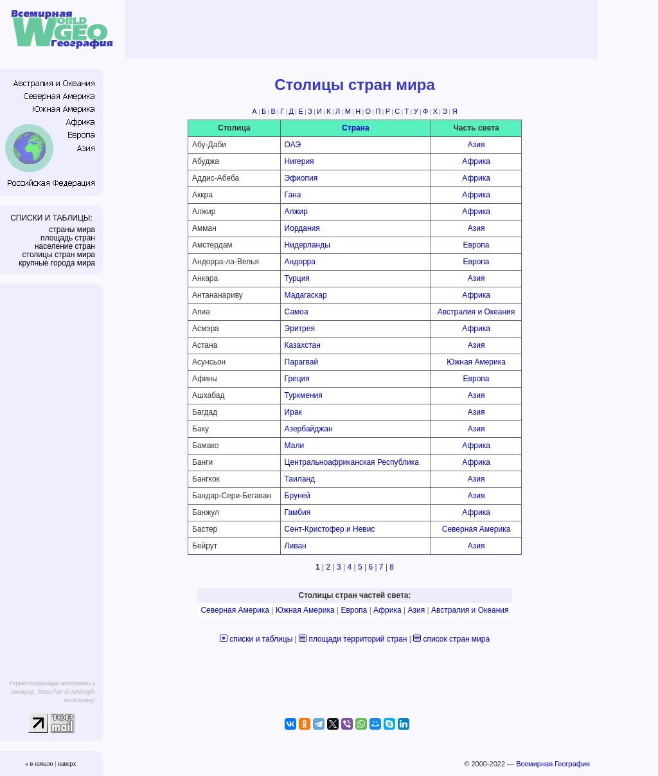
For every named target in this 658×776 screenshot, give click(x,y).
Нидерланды (307, 244)
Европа (476, 244)
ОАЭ (293, 144)
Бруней (297, 495)
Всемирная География (553, 764)
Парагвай (302, 361)
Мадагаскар (306, 295)
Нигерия (299, 161)
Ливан (296, 545)
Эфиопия (301, 178)
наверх (67, 763)
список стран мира (456, 639)
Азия (476, 144)
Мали (295, 445)
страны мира (72, 229)
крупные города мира (57, 262)
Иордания (302, 228)
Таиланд (300, 478)
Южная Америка (476, 361)
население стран (65, 246)
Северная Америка (476, 529)
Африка (476, 161)
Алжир (296, 211)
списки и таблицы (260, 639)
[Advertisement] (363, 29)
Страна (355, 127)
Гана (293, 194)
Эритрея (300, 328)
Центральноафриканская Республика (352, 462)
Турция (297, 278)
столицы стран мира (58, 254)
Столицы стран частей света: (354, 595)
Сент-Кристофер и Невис (330, 529)
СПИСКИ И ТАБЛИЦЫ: (51, 217)
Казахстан (303, 345)
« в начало (39, 763)
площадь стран (67, 237)
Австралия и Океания (476, 311)
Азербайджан (309, 428)
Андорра (300, 261)
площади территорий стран (357, 639)
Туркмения (304, 395)
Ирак (293, 412)
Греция (297, 378)
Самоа (296, 311)
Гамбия (298, 512)
